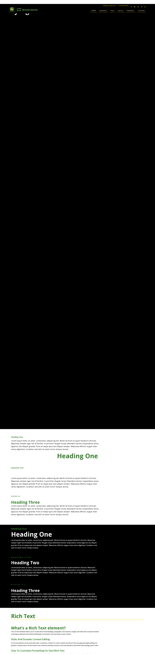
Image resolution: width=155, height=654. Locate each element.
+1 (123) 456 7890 (123, 5)
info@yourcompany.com (109, 5)
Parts (112, 11)
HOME (93, 11)
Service (120, 11)
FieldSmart (131, 11)
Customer (141, 11)
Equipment (103, 11)
